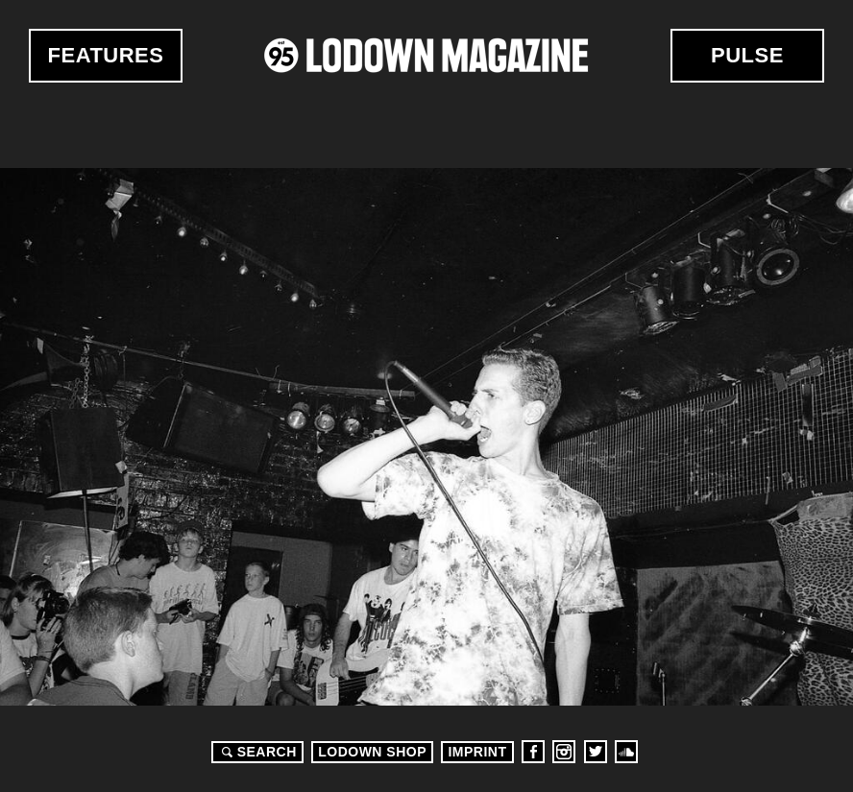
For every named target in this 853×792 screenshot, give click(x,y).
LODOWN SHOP (372, 751)
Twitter (595, 751)
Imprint (477, 751)
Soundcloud (626, 751)
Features (106, 55)
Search (256, 751)
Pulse (747, 55)
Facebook (533, 751)
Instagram (563, 751)
